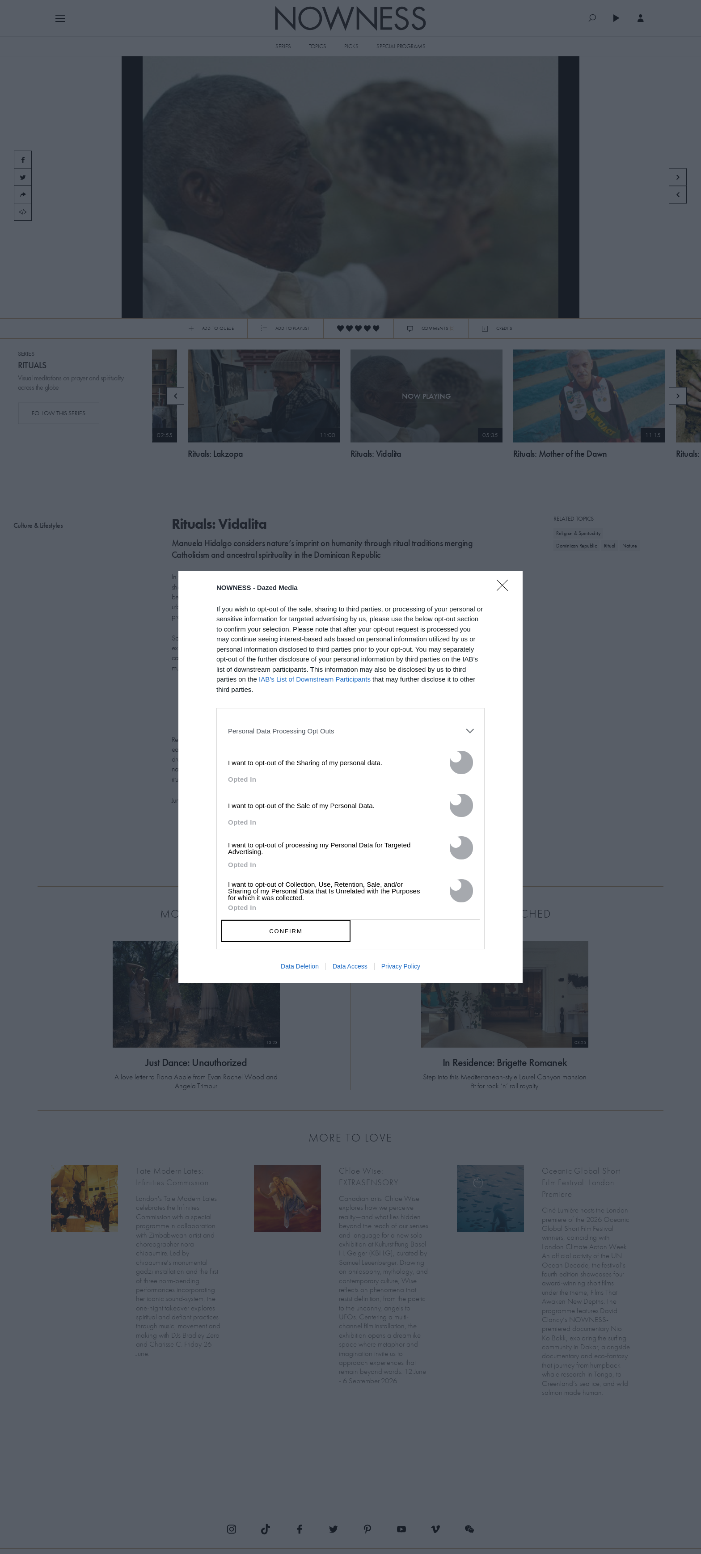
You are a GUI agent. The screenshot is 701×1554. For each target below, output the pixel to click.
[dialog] (350, 777)
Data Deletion (300, 966)
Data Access (350, 966)
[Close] (505, 591)
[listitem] (350, 731)
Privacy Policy (400, 966)
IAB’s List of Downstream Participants (315, 679)
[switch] (461, 762)
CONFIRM (286, 931)
